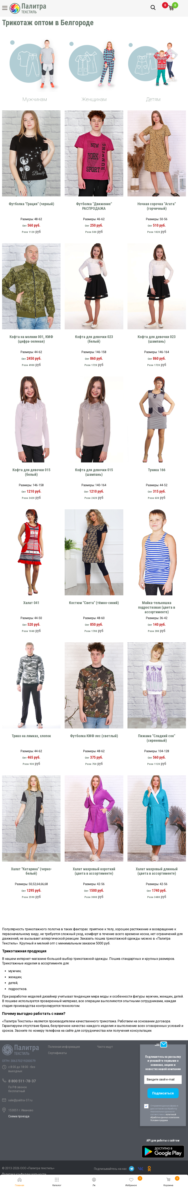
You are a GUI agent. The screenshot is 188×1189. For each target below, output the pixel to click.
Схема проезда (18, 1116)
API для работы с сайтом (162, 1140)
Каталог (7, 8)
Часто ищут (105, 1046)
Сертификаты (57, 1053)
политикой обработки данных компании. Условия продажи (165, 1117)
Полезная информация (64, 1046)
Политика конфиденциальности (24, 1174)
